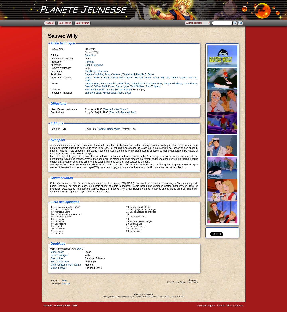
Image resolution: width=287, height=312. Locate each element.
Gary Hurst (102, 71)
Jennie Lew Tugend (122, 77)
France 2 (108, 109)
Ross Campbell (109, 83)
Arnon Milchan (161, 77)
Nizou (64, 281)
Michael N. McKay (139, 83)
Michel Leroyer (58, 268)
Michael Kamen (123, 89)
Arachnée (66, 284)
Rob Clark (123, 83)
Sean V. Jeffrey (93, 86)
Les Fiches (65, 23)
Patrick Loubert (179, 77)
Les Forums (82, 23)
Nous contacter (235, 305)
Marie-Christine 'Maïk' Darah (66, 264)
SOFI (79, 248)
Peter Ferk (156, 83)
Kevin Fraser (190, 83)
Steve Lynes (122, 86)
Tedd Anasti (128, 74)
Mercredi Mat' (128, 112)
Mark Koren (108, 86)
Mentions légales (206, 305)
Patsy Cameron (113, 74)
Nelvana (89, 61)
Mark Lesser (57, 252)
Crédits (221, 305)
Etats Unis (90, 55)
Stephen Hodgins (94, 74)
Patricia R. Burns (145, 74)
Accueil (50, 23)
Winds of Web (204, 308)
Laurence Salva (93, 92)
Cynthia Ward (92, 83)
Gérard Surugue (59, 255)
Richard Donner (142, 77)
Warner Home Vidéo (109, 129)
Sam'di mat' (121, 109)
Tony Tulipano (153, 86)
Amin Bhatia (91, 89)
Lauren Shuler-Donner (97, 77)
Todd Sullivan (137, 86)
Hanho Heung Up (94, 65)
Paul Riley (90, 71)
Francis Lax (57, 258)
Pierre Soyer (124, 92)
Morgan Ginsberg (172, 83)
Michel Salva (109, 92)
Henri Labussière (60, 261)
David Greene (106, 89)
